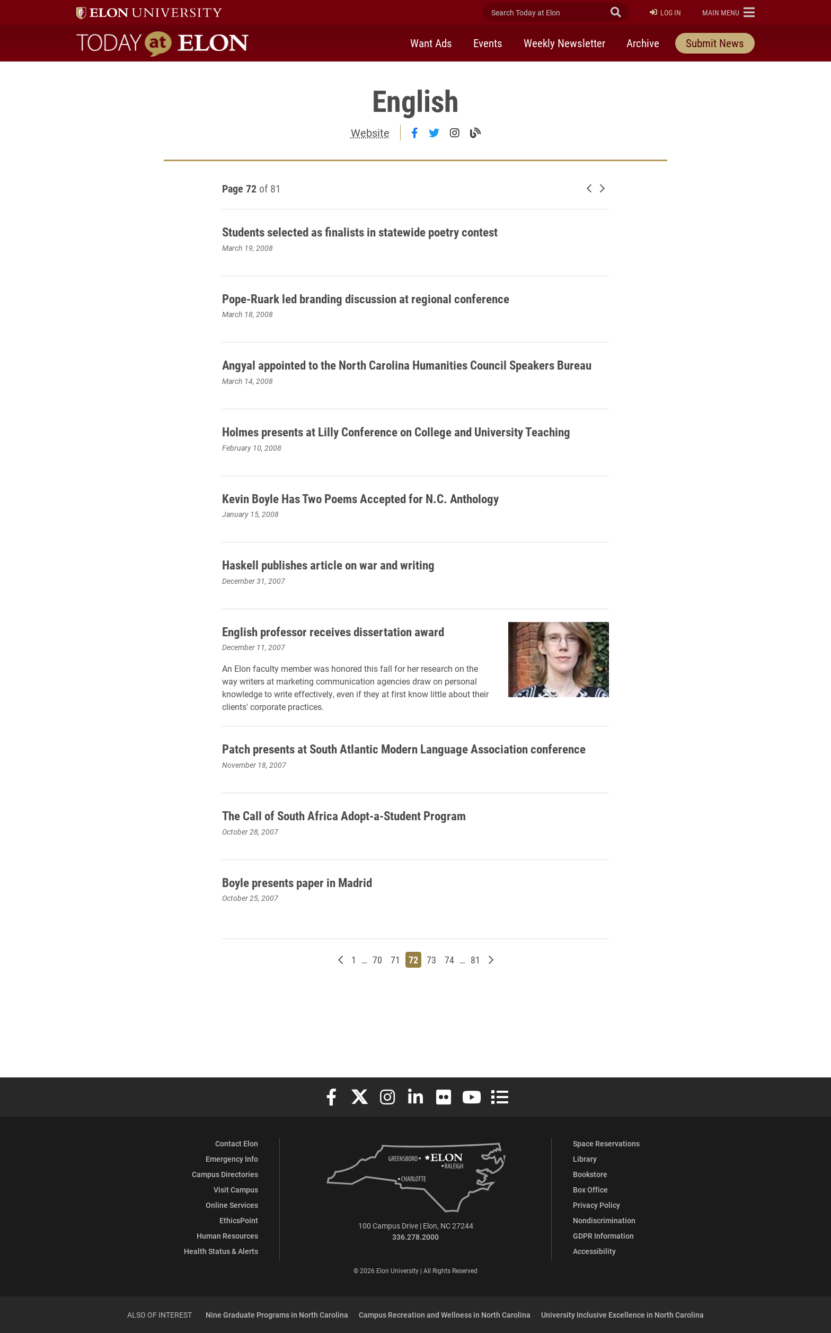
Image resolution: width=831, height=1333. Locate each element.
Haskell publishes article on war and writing (351, 599)
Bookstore (590, 1174)
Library (585, 1159)
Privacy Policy (596, 1205)
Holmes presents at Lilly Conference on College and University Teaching (406, 458)
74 (450, 1030)
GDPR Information (603, 1236)
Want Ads (431, 44)
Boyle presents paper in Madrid (314, 952)
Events (487, 44)
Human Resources (227, 1236)
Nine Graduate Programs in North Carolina (277, 1315)
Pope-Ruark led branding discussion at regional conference (397, 297)
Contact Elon (236, 1143)
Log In (665, 13)
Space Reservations (606, 1143)
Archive (642, 44)
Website (370, 132)
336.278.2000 (415, 1237)
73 (432, 1030)
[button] (728, 12)
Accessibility (594, 1251)
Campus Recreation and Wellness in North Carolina (445, 1315)
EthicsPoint (238, 1220)
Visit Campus (236, 1190)
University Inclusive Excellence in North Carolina (622, 1315)
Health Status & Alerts (221, 1251)
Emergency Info (232, 1159)
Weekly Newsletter (564, 44)
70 (378, 1030)
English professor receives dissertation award (338, 675)
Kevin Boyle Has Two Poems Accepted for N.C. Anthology (391, 533)
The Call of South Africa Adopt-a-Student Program (371, 885)
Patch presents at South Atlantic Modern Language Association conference (410, 810)
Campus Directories (225, 1174)
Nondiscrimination (604, 1220)
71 (396, 1030)
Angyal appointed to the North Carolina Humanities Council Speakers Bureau (397, 373)
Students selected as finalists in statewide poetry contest (392, 231)
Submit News (715, 44)
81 (476, 1030)
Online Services (232, 1205)
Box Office (590, 1190)
